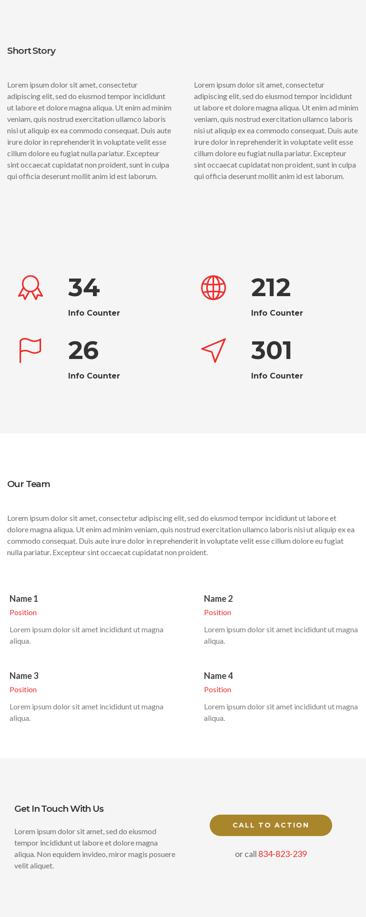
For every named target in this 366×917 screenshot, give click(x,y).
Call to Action (271, 825)
